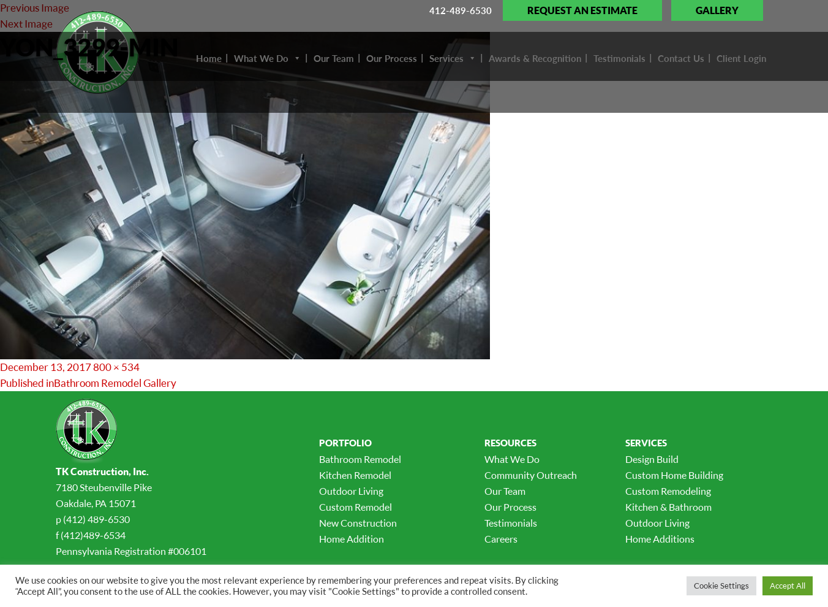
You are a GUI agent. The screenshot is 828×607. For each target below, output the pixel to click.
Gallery (717, 10)
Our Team (504, 491)
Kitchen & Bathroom (668, 507)
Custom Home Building (674, 475)
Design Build (652, 459)
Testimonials (510, 523)
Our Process (510, 507)
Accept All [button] (787, 585)
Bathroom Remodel (360, 459)
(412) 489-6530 (96, 519)
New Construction (358, 523)
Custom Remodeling (668, 491)
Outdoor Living (351, 491)
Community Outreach (530, 475)
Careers (501, 539)
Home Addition (351, 539)
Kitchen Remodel (355, 475)
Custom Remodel (355, 507)
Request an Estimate (582, 10)
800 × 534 (116, 367)
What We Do (512, 459)
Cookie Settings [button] (721, 585)
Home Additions (659, 539)
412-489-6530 (460, 10)
